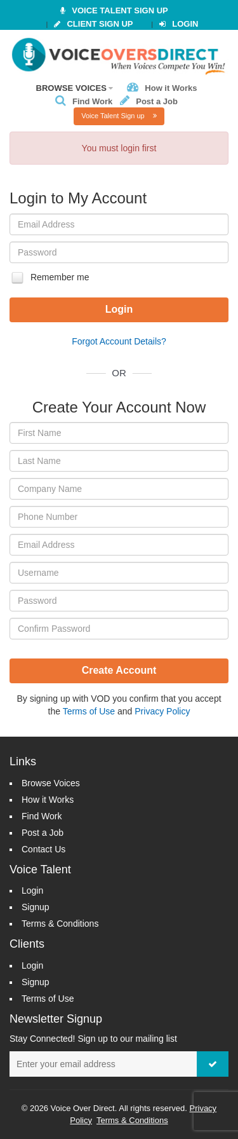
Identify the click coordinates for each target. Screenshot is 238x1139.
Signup (36, 907)
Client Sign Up (93, 24)
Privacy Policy (162, 711)
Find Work (83, 101)
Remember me (49, 277)
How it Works (162, 88)
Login (178, 24)
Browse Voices (75, 88)
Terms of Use (89, 711)
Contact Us (43, 849)
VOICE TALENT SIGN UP (114, 10)
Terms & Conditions (60, 923)
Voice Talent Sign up (119, 115)
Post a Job (149, 101)
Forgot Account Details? (119, 341)
